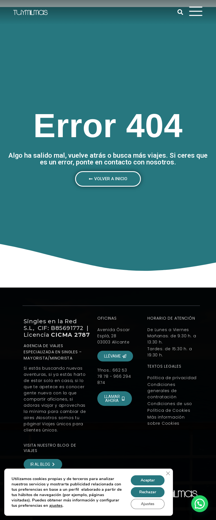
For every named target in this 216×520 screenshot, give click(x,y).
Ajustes (147, 504)
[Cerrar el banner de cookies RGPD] (168, 473)
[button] (180, 12)
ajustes (55, 505)
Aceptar (148, 480)
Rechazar (147, 492)
